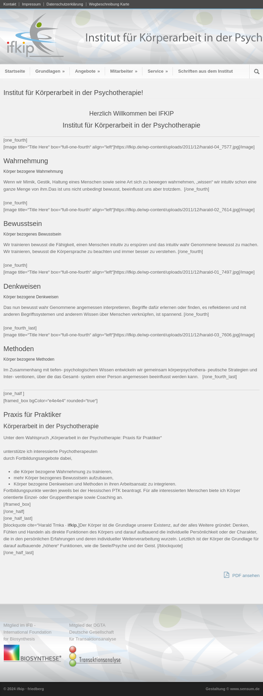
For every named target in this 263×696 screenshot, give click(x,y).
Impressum (31, 4)
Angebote (87, 71)
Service (158, 71)
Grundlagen (50, 71)
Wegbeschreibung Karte (109, 4)
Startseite (15, 71)
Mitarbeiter (123, 71)
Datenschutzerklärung (65, 4)
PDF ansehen (242, 575)
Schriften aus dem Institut (205, 71)
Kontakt (9, 4)
